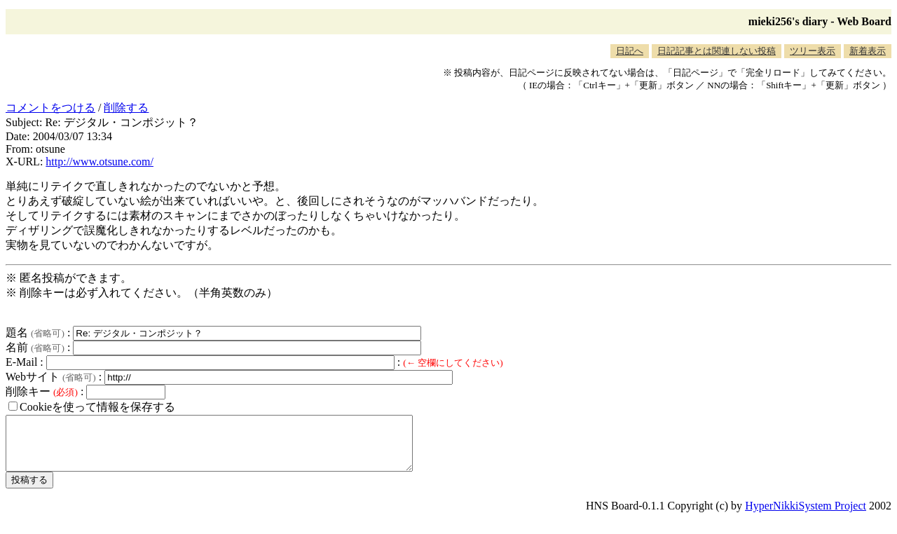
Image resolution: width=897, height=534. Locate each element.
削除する (126, 108)
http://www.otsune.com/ (99, 161)
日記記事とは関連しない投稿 (716, 51)
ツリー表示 (812, 51)
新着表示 (867, 51)
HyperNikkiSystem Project (805, 516)
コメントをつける (50, 108)
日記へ (629, 51)
